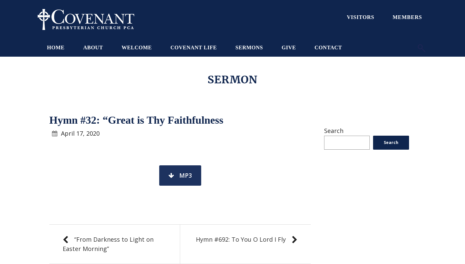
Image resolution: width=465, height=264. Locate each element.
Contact (328, 47)
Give (288, 47)
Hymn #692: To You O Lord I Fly (241, 239)
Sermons (249, 47)
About (93, 47)
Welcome (137, 47)
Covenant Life (194, 47)
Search (333, 131)
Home (56, 47)
